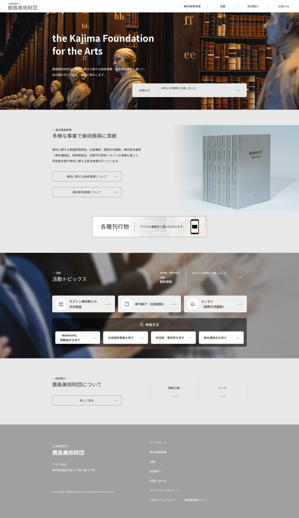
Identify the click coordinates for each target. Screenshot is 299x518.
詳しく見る (87, 400)
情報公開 (174, 388)
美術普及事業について (86, 192)
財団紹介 (253, 6)
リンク (222, 388)
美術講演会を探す (215, 338)
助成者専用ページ (195, 500)
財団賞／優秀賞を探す (170, 338)
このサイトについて (162, 500)
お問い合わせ (158, 481)
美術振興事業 (192, 6)
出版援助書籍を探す (121, 338)
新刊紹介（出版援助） (150, 304)
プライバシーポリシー (164, 490)
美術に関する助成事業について (87, 176)
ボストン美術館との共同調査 (83, 304)
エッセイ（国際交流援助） (213, 304)
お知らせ (283, 6)
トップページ (158, 443)
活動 (223, 6)
